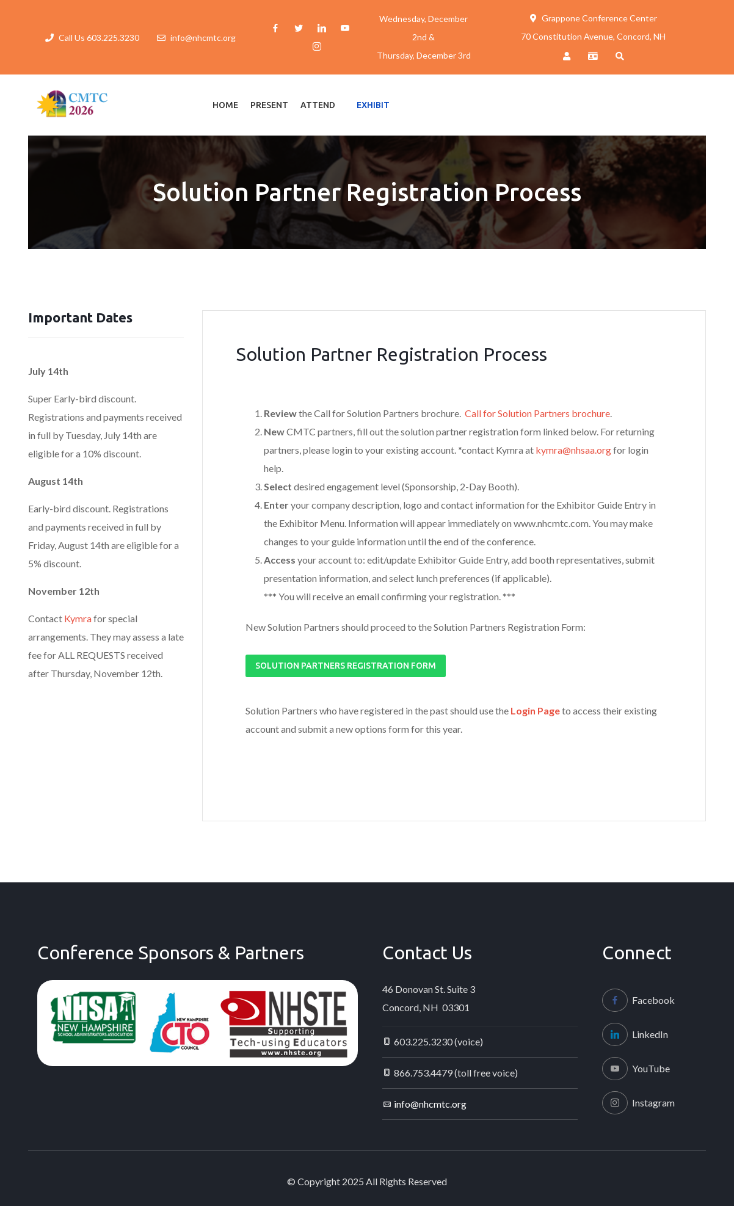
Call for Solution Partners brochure (537, 413)
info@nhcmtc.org (203, 37)
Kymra (78, 618)
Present (269, 105)
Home (225, 105)
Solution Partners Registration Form (345, 665)
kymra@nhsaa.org (573, 450)
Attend (317, 105)
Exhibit (373, 105)
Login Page (535, 710)
